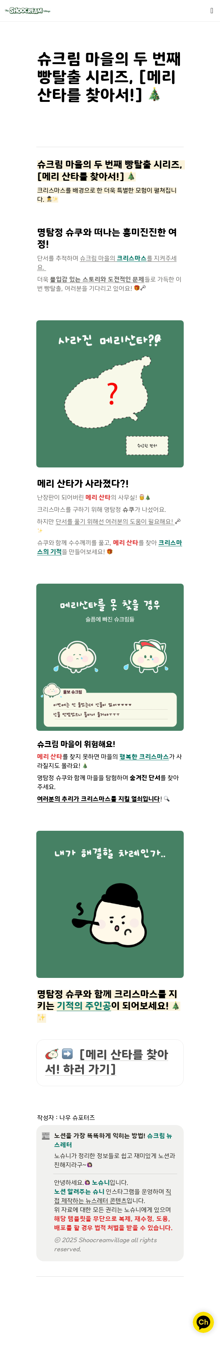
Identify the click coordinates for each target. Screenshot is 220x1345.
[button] (212, 10)
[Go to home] (28, 10)
